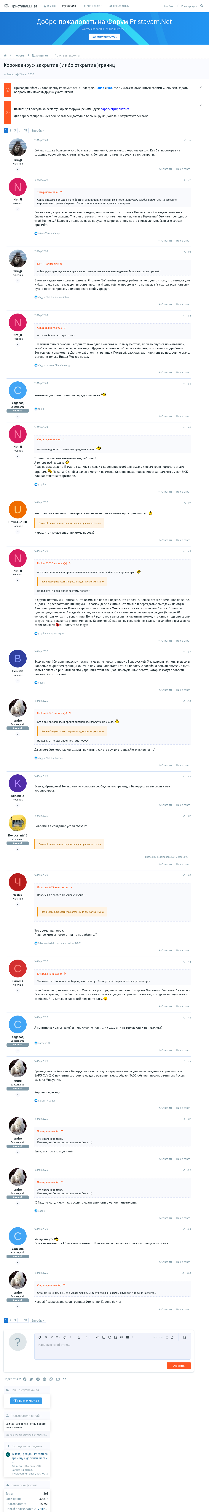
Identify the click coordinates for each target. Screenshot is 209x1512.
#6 (150, 447)
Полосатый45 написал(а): (52, 927)
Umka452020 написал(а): (52, 586)
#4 (150, 331)
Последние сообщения (181, 188)
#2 (151, 179)
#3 (151, 259)
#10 (150, 737)
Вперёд (36, 130)
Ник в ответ (145, 168)
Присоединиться (181, 143)
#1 (151, 140)
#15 (150, 1065)
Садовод (18, 423)
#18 (150, 1218)
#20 (150, 1321)
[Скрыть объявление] (200, 88)
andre (18, 756)
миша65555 (201, 251)
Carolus (17, 1021)
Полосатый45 (17, 876)
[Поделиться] (146, 140)
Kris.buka (17, 836)
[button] (78, 6)
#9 (150, 683)
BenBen (17, 703)
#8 (150, 574)
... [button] (20, 130)
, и (53, 312)
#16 (150, 1109)
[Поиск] (201, 6)
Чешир (17, 935)
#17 (150, 1166)
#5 (150, 403)
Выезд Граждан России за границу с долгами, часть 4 (185, 200)
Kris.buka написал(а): (49, 1013)
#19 (150, 1277)
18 (25, 130)
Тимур (11, 74)
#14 (150, 1001)
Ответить (128, 168)
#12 (150, 856)
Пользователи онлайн (181, 157)
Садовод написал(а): (49, 343)
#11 (150, 816)
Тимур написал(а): (48, 192)
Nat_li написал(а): (48, 271)
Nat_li (17, 199)
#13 (150, 915)
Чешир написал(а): (48, 1179)
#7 (151, 526)
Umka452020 (17, 546)
